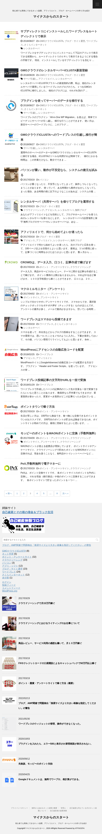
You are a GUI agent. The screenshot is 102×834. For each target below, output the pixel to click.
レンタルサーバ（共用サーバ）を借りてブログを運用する (57, 201)
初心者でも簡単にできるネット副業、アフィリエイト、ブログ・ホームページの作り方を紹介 (51, 823)
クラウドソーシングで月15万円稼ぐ (36, 603)
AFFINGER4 (79, 828)
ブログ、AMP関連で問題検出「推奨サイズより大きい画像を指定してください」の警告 (46, 545)
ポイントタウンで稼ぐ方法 (38, 406)
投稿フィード (9, 585)
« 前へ (9, 493)
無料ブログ (80, 210)
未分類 (5, 578)
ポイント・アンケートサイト (54, 267)
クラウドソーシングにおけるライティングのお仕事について (49, 623)
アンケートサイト (50, 297)
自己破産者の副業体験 (58, 811)
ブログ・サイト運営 (75, 41)
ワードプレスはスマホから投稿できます (46, 319)
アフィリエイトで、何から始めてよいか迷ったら (52, 232)
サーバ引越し (30, 79)
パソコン (44, 180)
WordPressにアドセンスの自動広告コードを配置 (52, 349)
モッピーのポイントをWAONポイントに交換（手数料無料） (59, 433)
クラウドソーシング (34, 210)
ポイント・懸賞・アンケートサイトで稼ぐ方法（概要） (46, 683)
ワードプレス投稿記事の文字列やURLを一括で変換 (53, 380)
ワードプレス (46, 324)
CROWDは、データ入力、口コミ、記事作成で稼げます (56, 262)
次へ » (65, 493)
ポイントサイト (31, 297)
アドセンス (51, 210)
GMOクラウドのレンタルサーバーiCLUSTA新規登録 (54, 70)
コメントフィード (11, 588)
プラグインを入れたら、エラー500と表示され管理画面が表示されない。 (55, 744)
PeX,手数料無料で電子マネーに (41, 463)
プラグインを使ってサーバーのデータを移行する (52, 100)
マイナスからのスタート (51, 16)
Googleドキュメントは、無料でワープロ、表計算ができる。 (49, 779)
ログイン (6, 582)
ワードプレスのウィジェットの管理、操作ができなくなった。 (50, 724)
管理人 (63, 808)
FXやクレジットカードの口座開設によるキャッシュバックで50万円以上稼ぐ (57, 663)
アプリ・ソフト (10, 566)
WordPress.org (9, 591)
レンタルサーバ (31, 48)
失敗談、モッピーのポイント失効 (35, 764)
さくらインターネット (35, 45)
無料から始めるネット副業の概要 (44, 808)
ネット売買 (7, 554)
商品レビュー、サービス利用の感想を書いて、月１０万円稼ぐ (50, 643)
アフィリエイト (46, 79)
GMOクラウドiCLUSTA (51, 41)
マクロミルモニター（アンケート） (43, 289)
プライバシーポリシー (19, 808)
